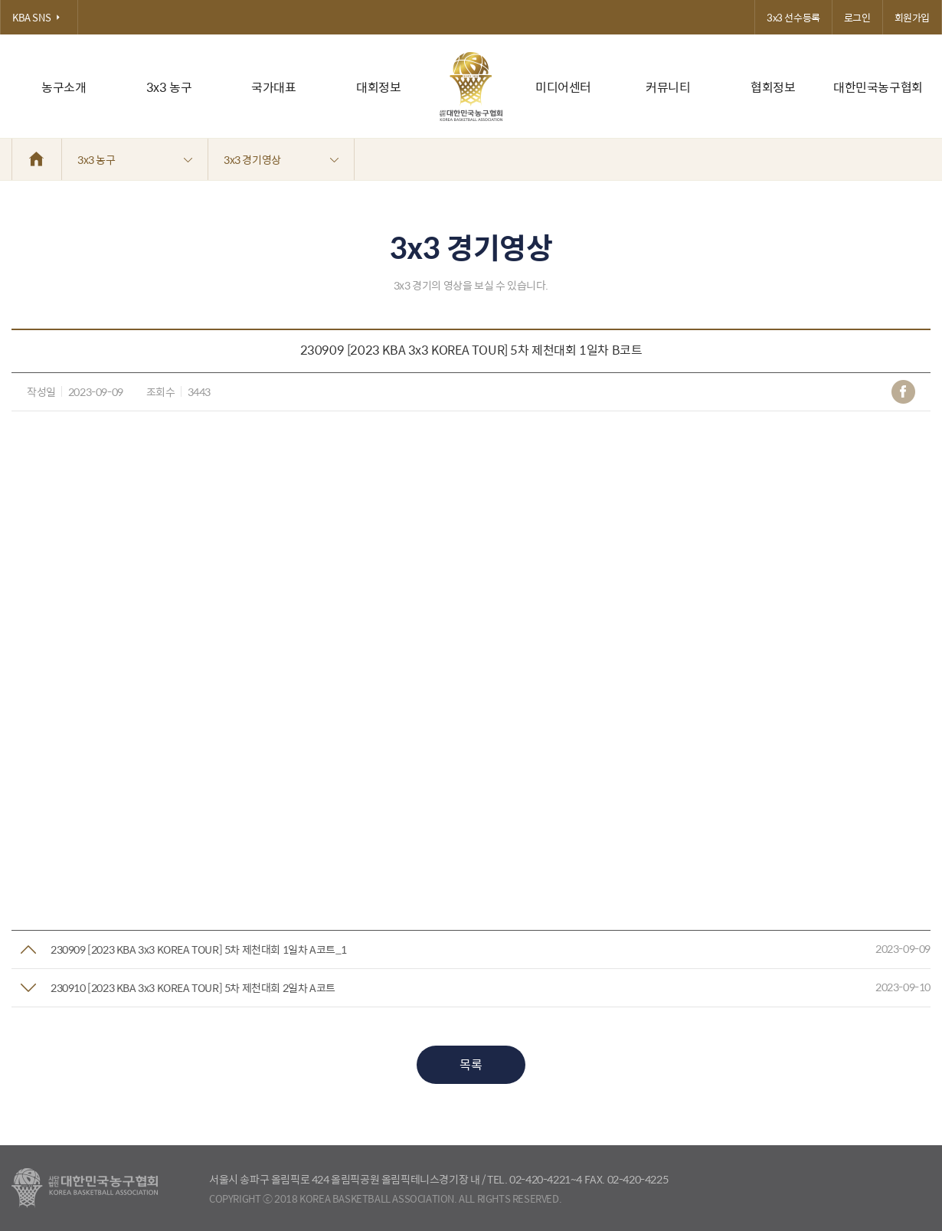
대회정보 (378, 87)
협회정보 (773, 87)
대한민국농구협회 (878, 87)
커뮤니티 (668, 87)
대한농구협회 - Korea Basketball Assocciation (84, 1188)
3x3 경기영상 (281, 159)
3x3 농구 (169, 87)
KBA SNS (39, 17)
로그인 (857, 17)
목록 (471, 1064)
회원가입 (912, 17)
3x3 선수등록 (793, 17)
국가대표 (273, 87)
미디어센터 (563, 87)
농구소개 (63, 87)
